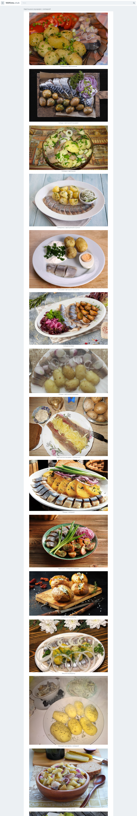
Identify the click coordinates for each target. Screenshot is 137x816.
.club (13, 3)
